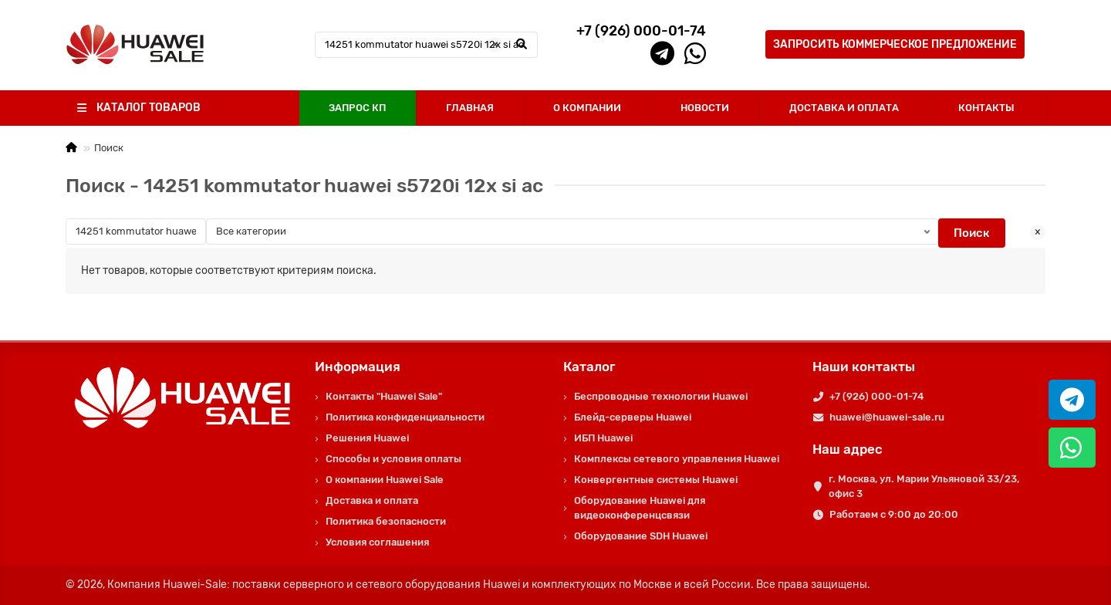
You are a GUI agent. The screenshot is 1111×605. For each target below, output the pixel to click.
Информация (357, 366)
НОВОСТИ (704, 107)
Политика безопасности (386, 521)
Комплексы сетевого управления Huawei (676, 459)
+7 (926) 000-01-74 (876, 396)
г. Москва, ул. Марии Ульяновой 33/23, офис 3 (924, 486)
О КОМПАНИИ (587, 107)
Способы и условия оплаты (393, 459)
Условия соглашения (377, 542)
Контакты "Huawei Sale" (384, 396)
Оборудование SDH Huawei (640, 536)
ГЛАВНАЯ (470, 107)
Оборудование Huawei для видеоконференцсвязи (639, 508)
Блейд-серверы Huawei (632, 417)
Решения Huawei (367, 438)
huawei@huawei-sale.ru (886, 417)
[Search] (427, 45)
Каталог (589, 366)
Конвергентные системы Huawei (656, 479)
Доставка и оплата (372, 500)
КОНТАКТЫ (986, 107)
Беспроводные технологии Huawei (661, 396)
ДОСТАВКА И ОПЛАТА (844, 107)
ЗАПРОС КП (357, 107)
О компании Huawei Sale (385, 479)
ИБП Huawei (603, 438)
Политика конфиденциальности (405, 417)
